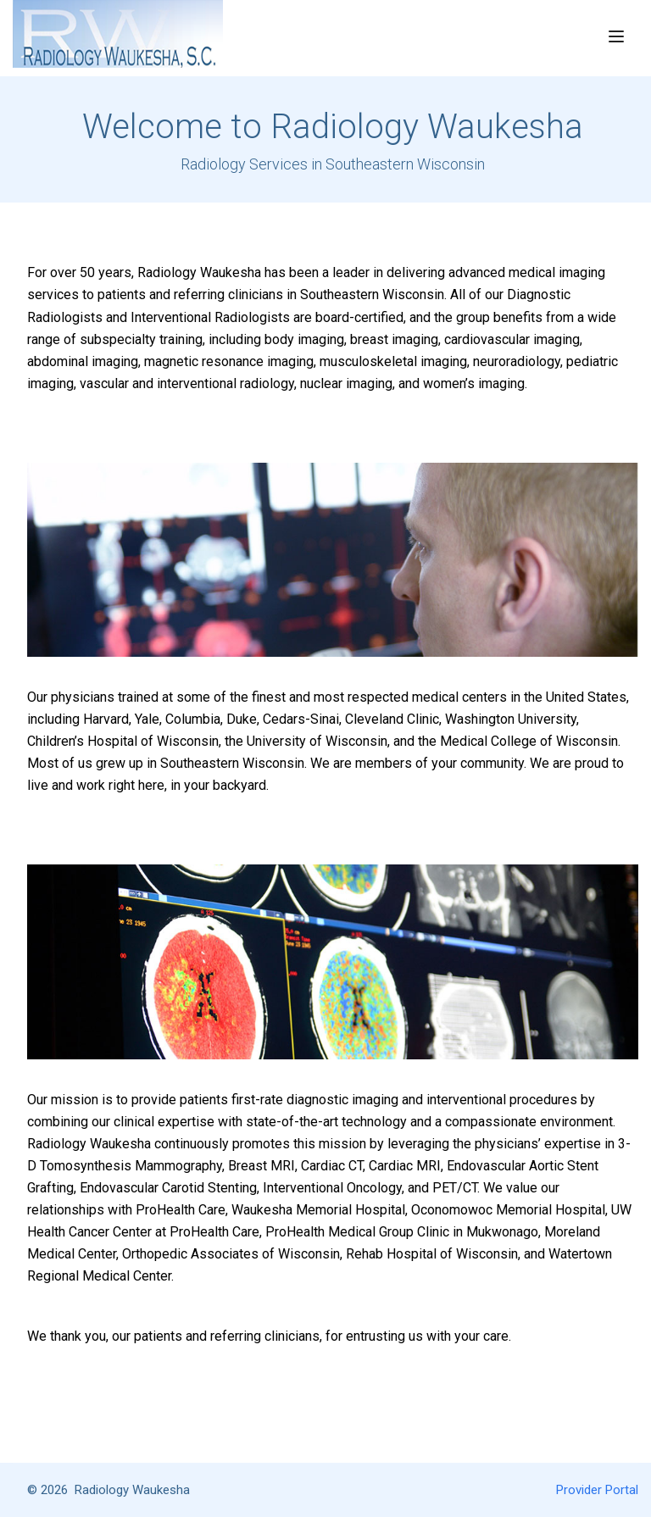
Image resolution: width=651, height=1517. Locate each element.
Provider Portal (597, 1490)
